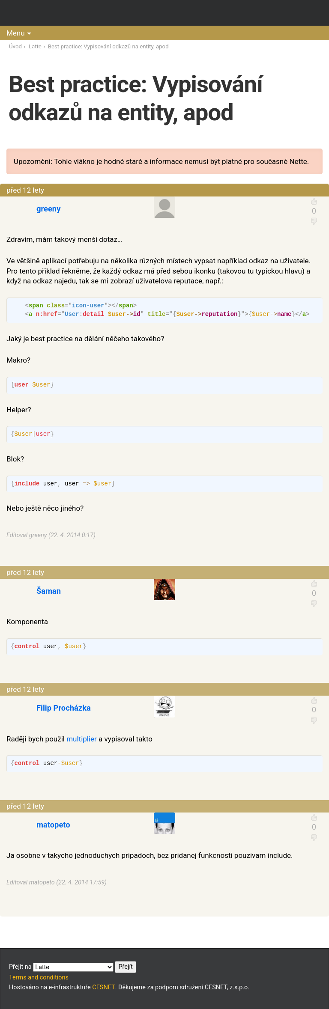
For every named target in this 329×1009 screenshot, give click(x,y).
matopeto (53, 824)
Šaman (48, 590)
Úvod (15, 46)
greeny (48, 208)
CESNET (103, 987)
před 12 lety (25, 190)
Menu (15, 33)
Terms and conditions (39, 977)
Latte (35, 46)
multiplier (81, 739)
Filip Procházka (63, 707)
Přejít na (72, 967)
